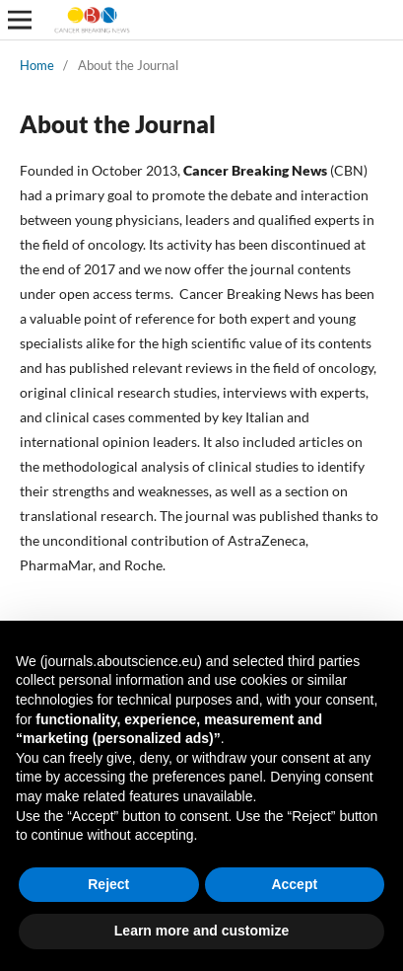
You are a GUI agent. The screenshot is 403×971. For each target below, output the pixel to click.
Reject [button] (108, 884)
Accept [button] (294, 884)
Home (37, 65)
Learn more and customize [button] (201, 930)
